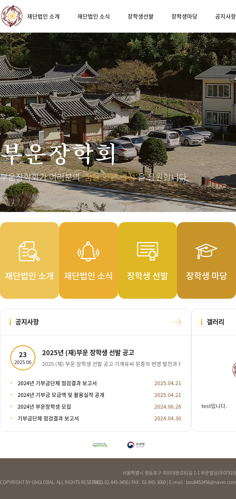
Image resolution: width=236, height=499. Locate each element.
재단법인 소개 (43, 16)
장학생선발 (141, 16)
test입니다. (214, 406)
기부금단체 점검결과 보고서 (48, 418)
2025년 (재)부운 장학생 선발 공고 (88, 352)
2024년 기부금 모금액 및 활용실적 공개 (61, 395)
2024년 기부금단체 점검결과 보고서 (57, 383)
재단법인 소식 (93, 16)
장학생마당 (184, 16)
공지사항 (225, 16)
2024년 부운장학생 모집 (44, 406)
